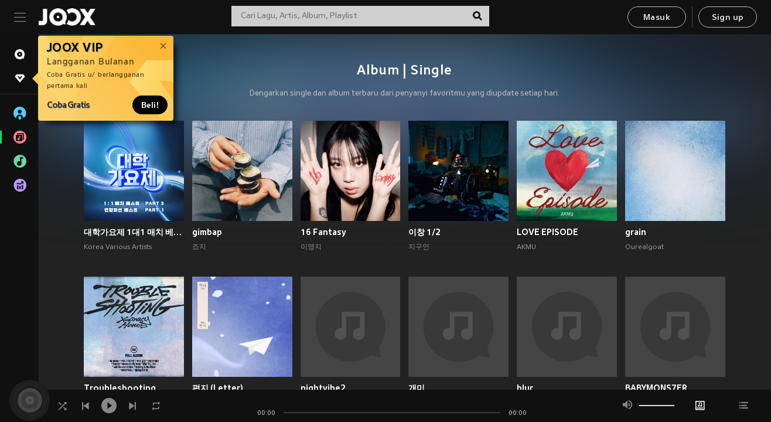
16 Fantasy (323, 232)
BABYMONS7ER (656, 388)
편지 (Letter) (217, 388)
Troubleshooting (120, 388)
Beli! (150, 105)
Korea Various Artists (118, 247)
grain (635, 232)
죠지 (199, 247)
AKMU (526, 247)
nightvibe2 (323, 388)
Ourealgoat (644, 247)
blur (525, 388)
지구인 (418, 247)
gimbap (207, 232)
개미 (416, 388)
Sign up (728, 17)
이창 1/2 (424, 232)
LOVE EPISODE (547, 232)
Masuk (656, 17)
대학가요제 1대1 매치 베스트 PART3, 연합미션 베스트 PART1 (134, 232)
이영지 (311, 247)
